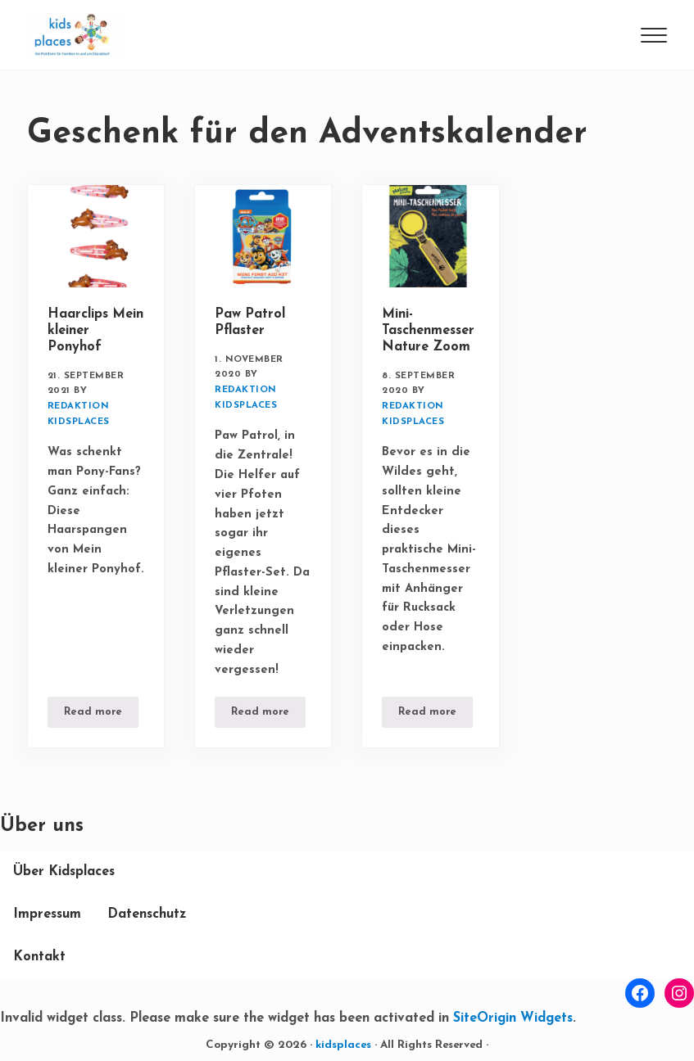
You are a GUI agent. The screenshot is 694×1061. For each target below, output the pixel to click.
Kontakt (39, 957)
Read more (101, 715)
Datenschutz (146, 914)
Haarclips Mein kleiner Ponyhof (95, 331)
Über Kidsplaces (64, 871)
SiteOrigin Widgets (513, 1018)
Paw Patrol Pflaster (250, 322)
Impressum (47, 914)
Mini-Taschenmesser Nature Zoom (428, 331)
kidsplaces (343, 1045)
